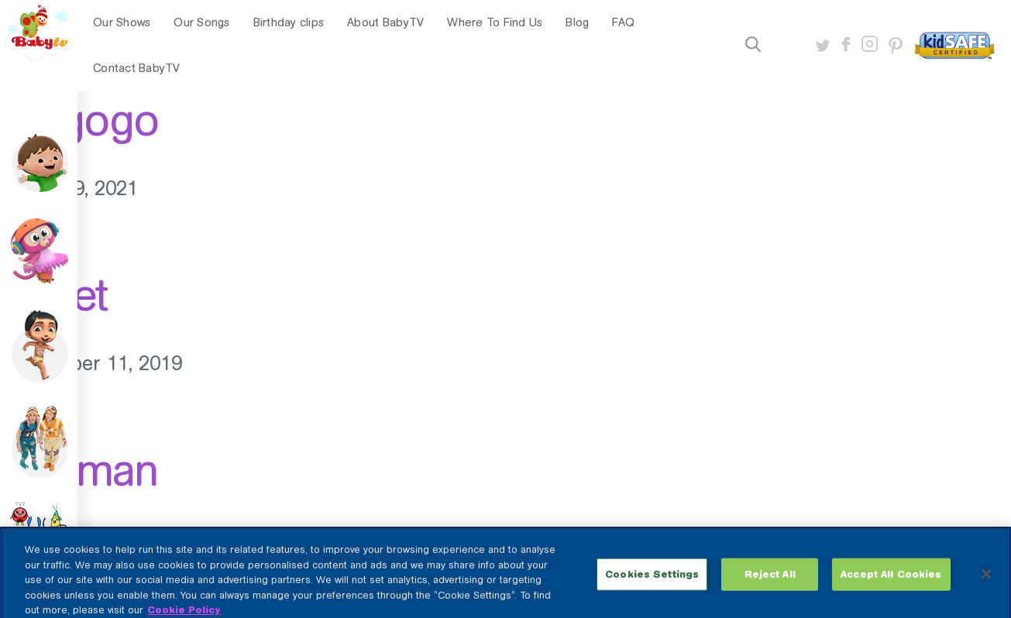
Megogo (79, 120)
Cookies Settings (652, 580)
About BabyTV (385, 22)
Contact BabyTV (137, 68)
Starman (79, 470)
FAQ (623, 22)
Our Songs (201, 22)
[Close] (986, 580)
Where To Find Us (494, 22)
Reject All (770, 580)
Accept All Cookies (891, 580)
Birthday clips (289, 22)
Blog (577, 22)
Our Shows (121, 22)
